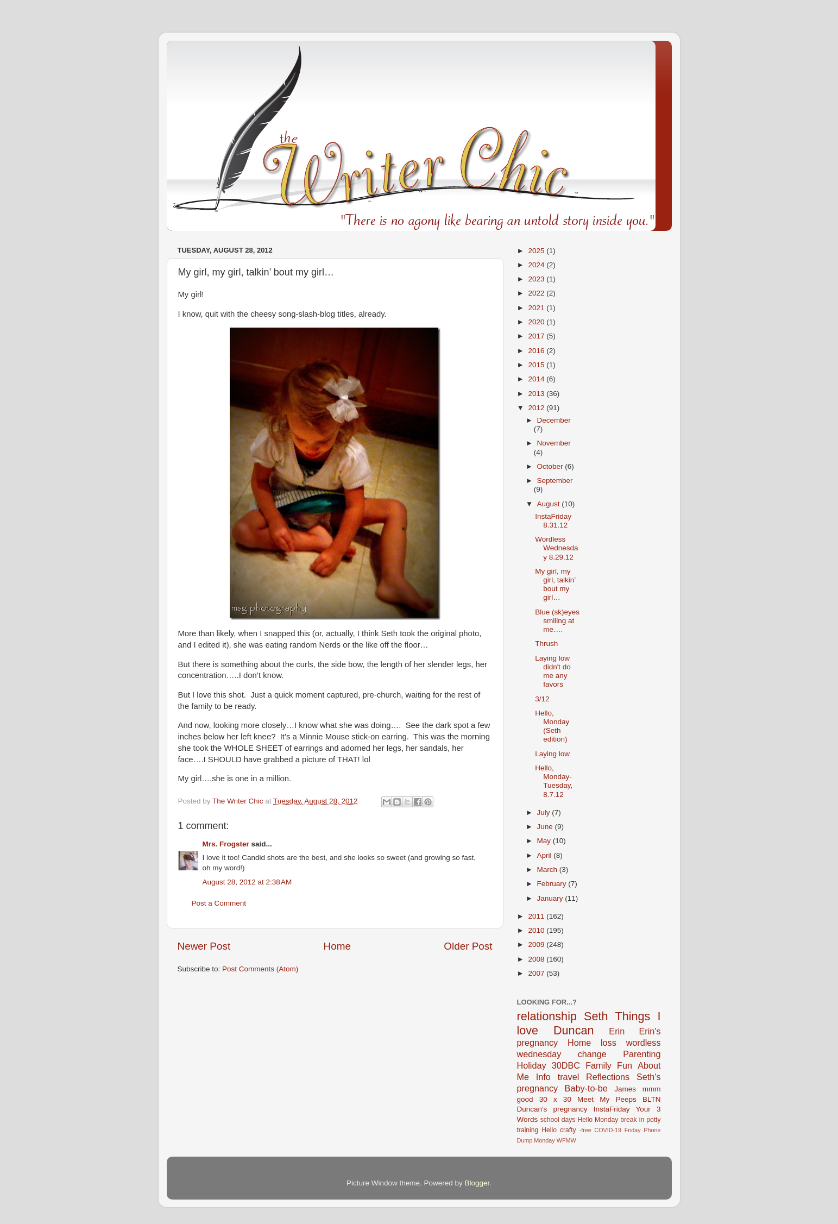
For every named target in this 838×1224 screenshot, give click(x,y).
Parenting (641, 1054)
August (549, 504)
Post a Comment (219, 903)
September (555, 480)
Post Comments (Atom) (260, 969)
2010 (537, 930)
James (625, 1089)
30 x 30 (555, 1099)
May (545, 841)
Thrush (546, 643)
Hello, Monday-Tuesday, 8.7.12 (553, 781)
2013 (537, 394)
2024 (537, 265)
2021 (537, 308)
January (551, 898)
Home (337, 946)
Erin (617, 1031)
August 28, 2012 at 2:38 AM (247, 882)
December (554, 420)
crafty (568, 1130)
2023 (537, 279)
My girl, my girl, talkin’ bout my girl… (555, 584)
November (554, 443)
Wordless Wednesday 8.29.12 (556, 548)
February (553, 884)
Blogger (477, 1183)
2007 (537, 973)
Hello (549, 1130)
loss (608, 1042)
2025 (537, 251)
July (544, 812)
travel (568, 1077)
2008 (537, 959)
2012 (537, 408)
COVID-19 (607, 1130)
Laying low (552, 754)
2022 (537, 293)
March (548, 869)
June (546, 827)
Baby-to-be (586, 1088)
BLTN (651, 1099)
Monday (544, 1140)
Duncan (573, 1030)
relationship (547, 1016)
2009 (537, 944)
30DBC (566, 1065)
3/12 (542, 699)
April (545, 855)
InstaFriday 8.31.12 (553, 520)
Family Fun (608, 1065)
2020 (537, 322)
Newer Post (204, 946)
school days (558, 1119)
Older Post (468, 946)
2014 (537, 379)
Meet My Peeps (607, 1099)
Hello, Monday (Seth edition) (552, 726)
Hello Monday (597, 1119)
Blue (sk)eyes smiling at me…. (557, 620)
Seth (596, 1016)
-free (585, 1130)
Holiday (531, 1065)
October (551, 466)
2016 (537, 351)
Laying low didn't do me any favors (553, 671)
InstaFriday (612, 1109)
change (592, 1054)
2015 (537, 365)
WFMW (566, 1140)
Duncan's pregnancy (552, 1109)
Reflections (607, 1077)
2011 (537, 916)
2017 (537, 336)
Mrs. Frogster (226, 844)
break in (632, 1119)
